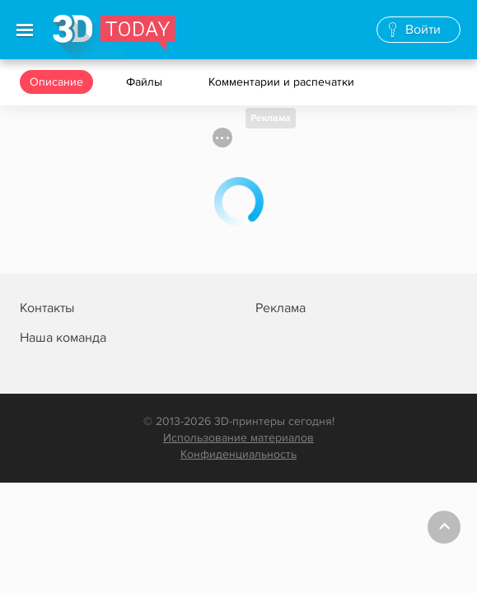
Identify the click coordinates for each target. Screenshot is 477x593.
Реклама (270, 118)
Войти (423, 29)
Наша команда (63, 337)
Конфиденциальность (238, 454)
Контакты (47, 308)
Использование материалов (238, 438)
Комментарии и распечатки (283, 82)
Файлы (146, 82)
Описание (56, 82)
